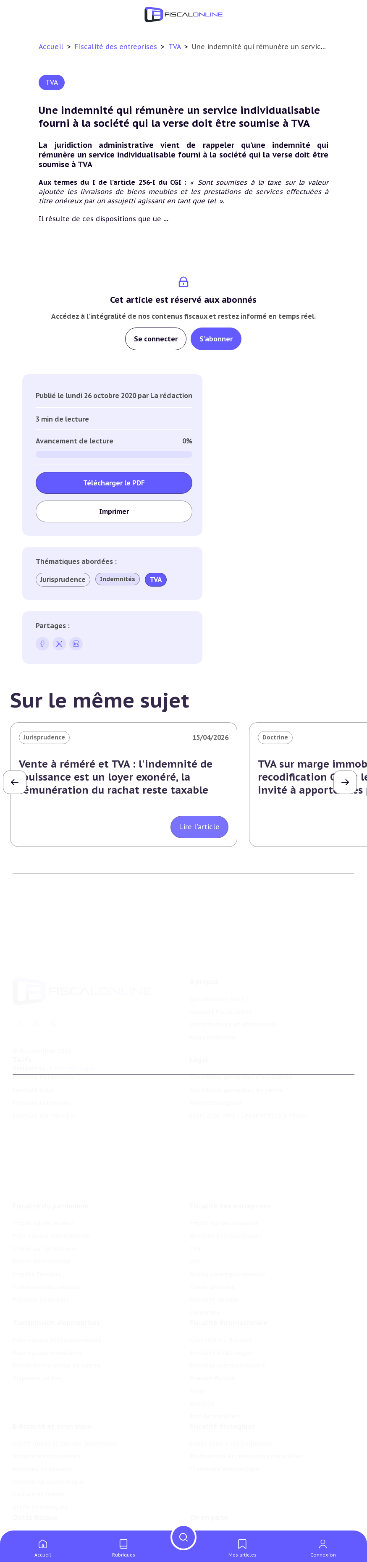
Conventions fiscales (221, 1304)
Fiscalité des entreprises (117, 46)
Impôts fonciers (37, 1235)
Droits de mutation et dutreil (57, 1330)
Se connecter (156, 339)
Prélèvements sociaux (46, 1247)
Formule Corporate (41, 1081)
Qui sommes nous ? (219, 967)
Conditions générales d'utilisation (241, 1055)
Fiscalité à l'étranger (221, 1317)
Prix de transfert (215, 1381)
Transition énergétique (225, 1438)
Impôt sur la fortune (44, 1209)
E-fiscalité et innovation (52, 1396)
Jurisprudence (63, 579)
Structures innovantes (47, 1425)
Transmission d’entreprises (56, 1287)
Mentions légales (216, 1081)
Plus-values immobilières (51, 1196)
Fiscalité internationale (228, 1287)
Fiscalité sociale (214, 1260)
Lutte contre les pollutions (231, 1413)
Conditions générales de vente (236, 1068)
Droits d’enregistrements (228, 1235)
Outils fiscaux (35, 1491)
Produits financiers (41, 1260)
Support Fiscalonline (221, 979)
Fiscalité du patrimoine (51, 1166)
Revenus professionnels (226, 1196)
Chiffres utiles (35, 1508)
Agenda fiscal (33, 1521)
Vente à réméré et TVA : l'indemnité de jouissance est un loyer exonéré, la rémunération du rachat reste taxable (115, 777)
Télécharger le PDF (114, 483)
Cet (195, 1222)
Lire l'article (199, 827)
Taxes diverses (212, 1247)
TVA (175, 46)
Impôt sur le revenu (43, 1183)
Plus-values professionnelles (57, 1304)
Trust (198, 1356)
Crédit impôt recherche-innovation (65, 1413)
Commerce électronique (49, 1451)
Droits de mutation (42, 1222)
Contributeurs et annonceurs (233, 992)
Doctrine (275, 737)
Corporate (205, 1273)
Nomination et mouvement (231, 1508)
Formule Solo (33, 1068)
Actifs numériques (40, 1477)
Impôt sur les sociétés (224, 1183)
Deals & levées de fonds (227, 1521)
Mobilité (202, 1368)
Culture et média (38, 1464)
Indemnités (117, 579)
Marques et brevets (42, 1438)
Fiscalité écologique (223, 1396)
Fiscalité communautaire (227, 1330)
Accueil (51, 46)
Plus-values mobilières (47, 1317)
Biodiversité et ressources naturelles (246, 1425)
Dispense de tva (37, 1343)
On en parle (209, 1491)
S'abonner (216, 339)
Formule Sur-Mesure (43, 1094)
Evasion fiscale (212, 1343)
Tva (195, 1209)
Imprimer (114, 511)
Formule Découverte (43, 1055)
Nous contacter (213, 1005)
